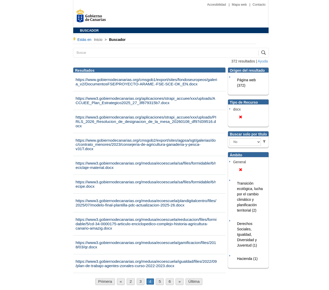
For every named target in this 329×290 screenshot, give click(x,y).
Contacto (259, 4)
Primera (105, 281)
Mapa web (240, 4)
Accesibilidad (217, 4)
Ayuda (263, 61)
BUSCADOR (89, 30)
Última (194, 281)
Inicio (98, 40)
